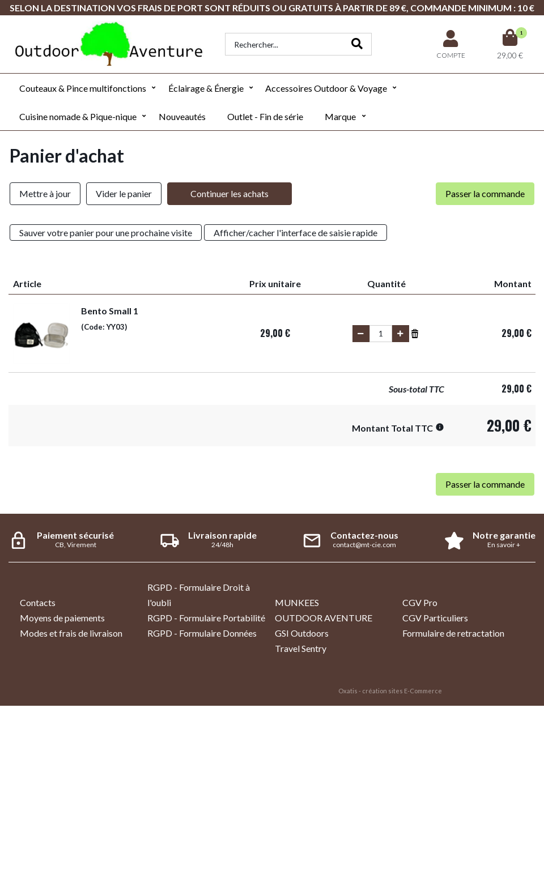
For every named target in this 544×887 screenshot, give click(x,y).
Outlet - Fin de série (265, 116)
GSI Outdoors (302, 633)
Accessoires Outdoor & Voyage (326, 88)
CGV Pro (419, 602)
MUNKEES (297, 602)
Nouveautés (182, 116)
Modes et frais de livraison (71, 633)
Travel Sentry (300, 648)
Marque (340, 116)
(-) (360, 333)
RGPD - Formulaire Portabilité (206, 617)
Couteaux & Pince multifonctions (82, 88)
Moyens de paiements (62, 617)
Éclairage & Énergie (206, 88)
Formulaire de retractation (453, 633)
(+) (400, 333)
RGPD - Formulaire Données (202, 633)
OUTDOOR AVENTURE (323, 617)
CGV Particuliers (435, 617)
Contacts (38, 602)
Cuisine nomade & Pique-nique (78, 116)
